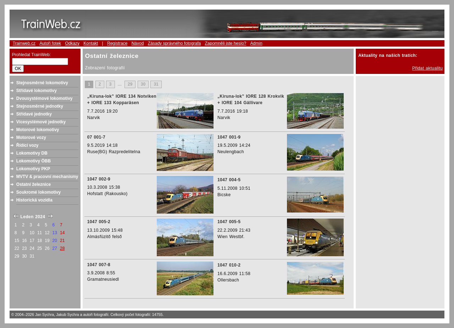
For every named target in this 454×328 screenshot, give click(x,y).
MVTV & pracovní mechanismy (47, 176)
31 (156, 84)
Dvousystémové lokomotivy (44, 98)
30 (143, 84)
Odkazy (72, 43)
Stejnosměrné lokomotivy (42, 82)
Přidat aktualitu (427, 68)
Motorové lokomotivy (37, 129)
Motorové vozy (31, 137)
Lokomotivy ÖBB (33, 160)
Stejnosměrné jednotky (39, 106)
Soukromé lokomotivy (38, 192)
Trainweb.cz (24, 43)
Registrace (117, 43)
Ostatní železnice (33, 184)
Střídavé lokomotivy (36, 90)
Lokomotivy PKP (33, 168)
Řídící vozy (27, 145)
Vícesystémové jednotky (41, 121)
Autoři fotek (50, 43)
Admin (256, 43)
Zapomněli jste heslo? (226, 43)
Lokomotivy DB (32, 153)
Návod (138, 43)
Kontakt (90, 43)
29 (130, 84)
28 (62, 248)
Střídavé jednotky (34, 114)
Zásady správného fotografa (174, 43)
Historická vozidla (34, 200)
